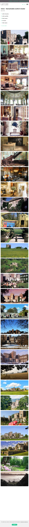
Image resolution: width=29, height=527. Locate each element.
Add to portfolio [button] (4, 16)
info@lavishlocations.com (23, 1)
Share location (4, 18)
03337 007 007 (15, 1)
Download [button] (3, 20)
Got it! (15, 524)
